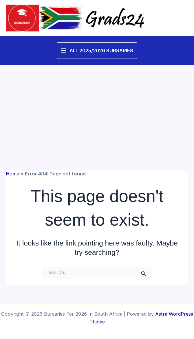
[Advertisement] (97, 108)
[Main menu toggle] (97, 50)
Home (12, 174)
